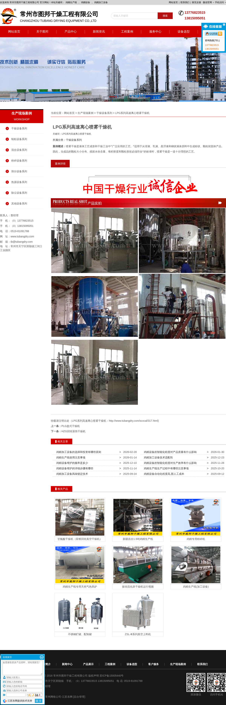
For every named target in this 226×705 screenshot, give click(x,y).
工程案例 (127, 31)
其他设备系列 (19, 203)
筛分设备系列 (19, 171)
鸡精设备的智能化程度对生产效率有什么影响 (169, 462)
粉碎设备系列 (19, 160)
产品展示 (88, 664)
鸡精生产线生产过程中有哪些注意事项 (165, 468)
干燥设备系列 (19, 128)
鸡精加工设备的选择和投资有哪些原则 (78, 451)
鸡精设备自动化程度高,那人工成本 (163, 473)
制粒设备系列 (19, 139)
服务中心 (155, 31)
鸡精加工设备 (101, 2)
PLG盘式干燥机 (70, 426)
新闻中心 (67, 664)
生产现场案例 (85, 112)
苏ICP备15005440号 (112, 675)
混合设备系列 (19, 149)
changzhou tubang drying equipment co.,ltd (51, 16)
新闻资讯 (99, 31)
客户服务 (153, 664)
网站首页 (173, 2)
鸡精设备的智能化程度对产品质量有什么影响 (169, 451)
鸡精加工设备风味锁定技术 (71, 473)
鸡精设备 (85, 2)
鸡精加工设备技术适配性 (157, 457)
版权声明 (93, 675)
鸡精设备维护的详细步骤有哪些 (74, 468)
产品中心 (71, 31)
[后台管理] (79, 696)
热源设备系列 (19, 182)
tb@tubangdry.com (22, 241)
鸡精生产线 (71, 2)
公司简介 (45, 664)
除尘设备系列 (19, 192)
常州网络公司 (53, 696)
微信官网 (207, 2)
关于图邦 (42, 31)
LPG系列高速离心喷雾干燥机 (132, 112)
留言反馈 (196, 2)
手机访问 (219, 2)
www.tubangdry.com (22, 236)
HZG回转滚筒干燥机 (73, 431)
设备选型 (184, 31)
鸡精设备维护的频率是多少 (71, 462)
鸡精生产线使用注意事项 (70, 457)
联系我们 (184, 2)
